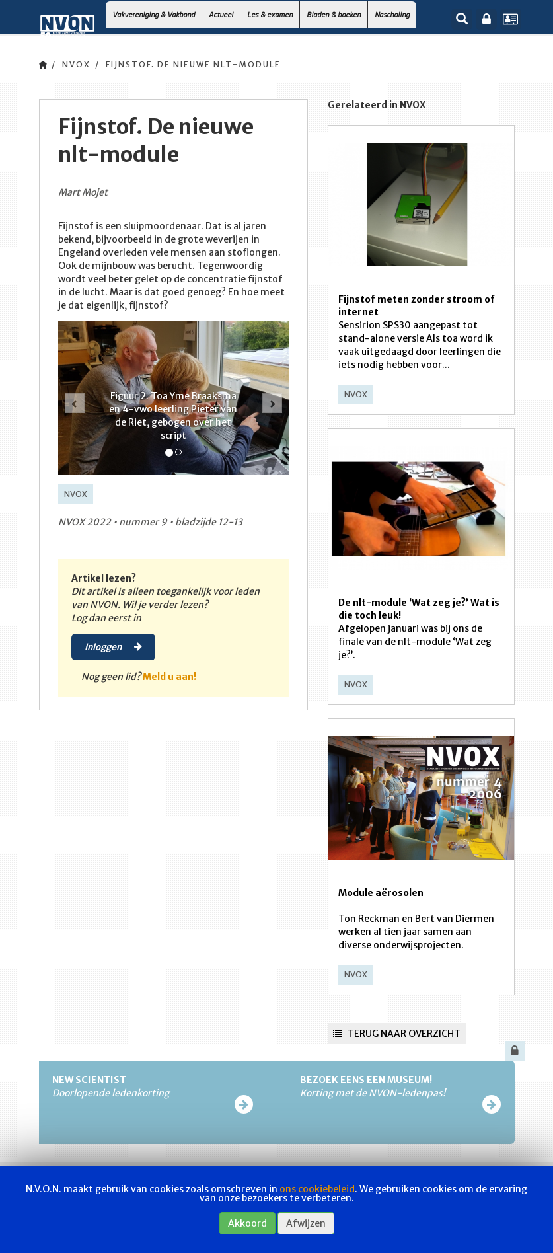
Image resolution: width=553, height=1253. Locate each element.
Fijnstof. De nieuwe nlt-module (193, 64)
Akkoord (247, 1223)
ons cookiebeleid (317, 1189)
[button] (75, 403)
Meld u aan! (169, 677)
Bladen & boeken (334, 14)
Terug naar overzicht (397, 1034)
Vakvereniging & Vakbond (153, 14)
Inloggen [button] (113, 646)
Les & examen (270, 14)
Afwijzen (306, 1223)
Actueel (221, 14)
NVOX (76, 64)
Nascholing (392, 14)
